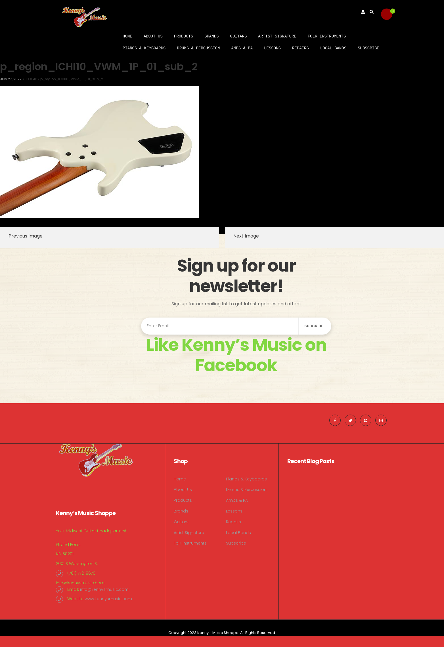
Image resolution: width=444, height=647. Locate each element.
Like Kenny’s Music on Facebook (236, 355)
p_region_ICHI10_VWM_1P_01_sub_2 (71, 79)
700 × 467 (30, 79)
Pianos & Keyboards (144, 48)
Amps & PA (242, 48)
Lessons (272, 48)
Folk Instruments (327, 36)
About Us (153, 36)
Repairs (300, 48)
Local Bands (333, 48)
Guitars (238, 36)
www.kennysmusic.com (108, 599)
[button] (386, 14)
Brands (211, 36)
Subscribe (368, 48)
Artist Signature (277, 36)
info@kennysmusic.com (80, 583)
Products (183, 36)
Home (127, 36)
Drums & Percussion (198, 48)
